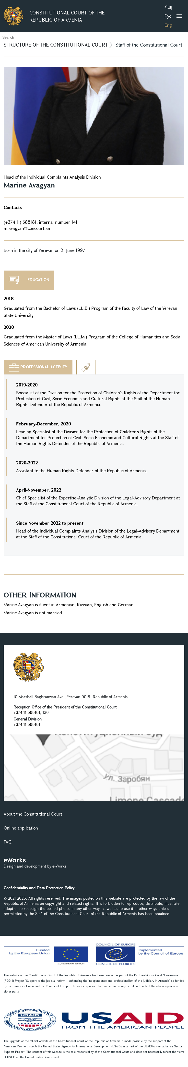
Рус (167, 16)
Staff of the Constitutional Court (149, 44)
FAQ (8, 842)
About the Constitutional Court (33, 814)
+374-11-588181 (26, 712)
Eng (168, 25)
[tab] (38, 367)
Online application (21, 828)
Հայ (168, 7)
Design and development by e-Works (35, 865)
